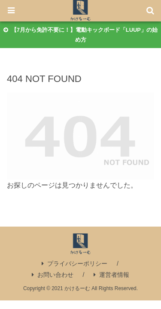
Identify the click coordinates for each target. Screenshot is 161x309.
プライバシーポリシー (74, 263)
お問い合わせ (52, 274)
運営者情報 (111, 274)
